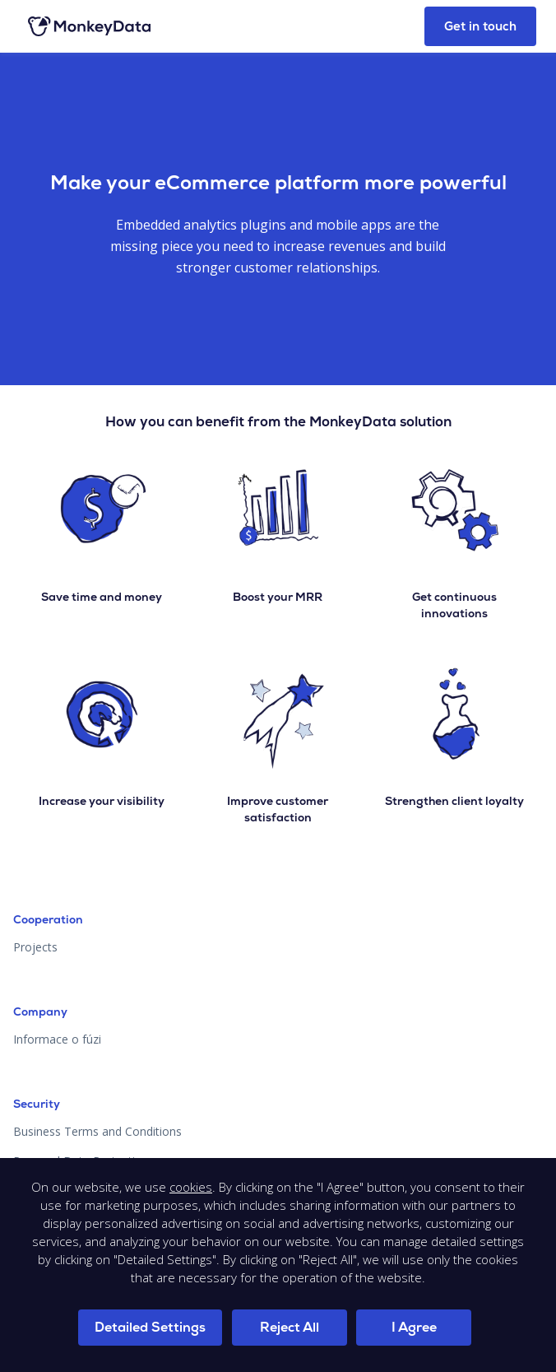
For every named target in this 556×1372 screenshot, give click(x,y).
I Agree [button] (414, 1327)
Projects (35, 947)
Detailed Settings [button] (150, 1327)
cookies (190, 1187)
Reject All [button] (289, 1327)
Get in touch (480, 26)
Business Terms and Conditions (97, 1131)
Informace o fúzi (57, 1039)
